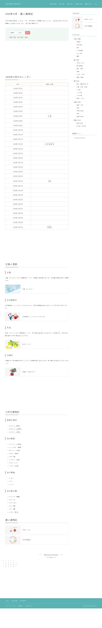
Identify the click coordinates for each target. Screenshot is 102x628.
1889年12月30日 (18, 222)
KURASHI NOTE (80, 138)
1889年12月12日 (18, 139)
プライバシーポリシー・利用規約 (14, 615)
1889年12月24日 (18, 195)
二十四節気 (80, 50)
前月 (14, 37)
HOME (7, 610)
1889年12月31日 (18, 227)
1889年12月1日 (17, 88)
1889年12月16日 (18, 158)
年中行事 (79, 45)
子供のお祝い (80, 111)
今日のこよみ (80, 63)
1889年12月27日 (18, 208)
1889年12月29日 (18, 217)
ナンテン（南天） (15, 427)
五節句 (79, 42)
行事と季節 (53, 4)
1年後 (26, 37)
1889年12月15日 (18, 153)
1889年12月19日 (18, 171)
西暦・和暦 (80, 77)
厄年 (78, 113)
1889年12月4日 (18, 102)
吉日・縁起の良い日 (82, 84)
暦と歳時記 (80, 66)
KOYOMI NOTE (13, 4)
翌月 (22, 37)
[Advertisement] (37, 58)
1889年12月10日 (18, 130)
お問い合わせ (29, 615)
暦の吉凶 (70, 4)
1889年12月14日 (18, 149)
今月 (18, 37)
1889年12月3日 (18, 97)
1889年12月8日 (18, 121)
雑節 (78, 56)
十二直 (79, 90)
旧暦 (78, 71)
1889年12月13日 (18, 144)
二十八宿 (79, 92)
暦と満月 (62, 4)
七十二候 (79, 53)
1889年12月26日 (18, 204)
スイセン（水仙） (15, 433)
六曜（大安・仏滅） (82, 87)
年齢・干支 (80, 105)
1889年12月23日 (18, 190)
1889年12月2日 (18, 93)
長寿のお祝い (80, 116)
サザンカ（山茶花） (16, 430)
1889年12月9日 (18, 125)
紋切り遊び (80, 123)
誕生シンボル (80, 98)
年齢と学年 (79, 4)
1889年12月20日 (18, 176)
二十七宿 (79, 95)
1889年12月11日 (18, 134)
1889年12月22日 (18, 186)
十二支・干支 (80, 74)
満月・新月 (80, 69)
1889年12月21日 (18, 181)
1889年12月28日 (18, 213)
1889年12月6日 (18, 111)
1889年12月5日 (18, 106)
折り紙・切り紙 (81, 126)
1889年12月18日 (18, 167)
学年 (78, 108)
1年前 (10, 37)
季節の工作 (88, 4)
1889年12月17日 (18, 162)
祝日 (78, 47)
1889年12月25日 (18, 199)
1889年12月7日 (17, 116)
